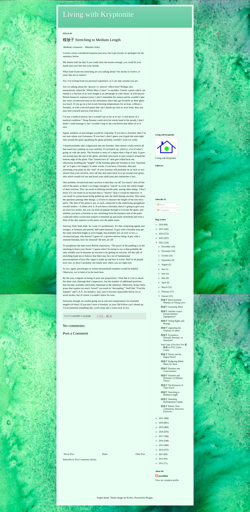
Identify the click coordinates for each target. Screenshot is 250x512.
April (164, 282)
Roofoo (130, 498)
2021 (161, 418)
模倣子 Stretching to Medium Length (170, 393)
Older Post (140, 454)
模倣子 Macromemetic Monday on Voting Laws (173, 301)
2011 (161, 463)
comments (77, 47)
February (165, 291)
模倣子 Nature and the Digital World (171, 355)
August (164, 264)
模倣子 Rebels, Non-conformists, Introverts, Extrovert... (172, 409)
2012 (161, 459)
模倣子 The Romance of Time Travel (172, 386)
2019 (161, 427)
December (166, 246)
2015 (161, 445)
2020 (161, 423)
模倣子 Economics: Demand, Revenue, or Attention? (172, 338)
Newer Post (69, 454)
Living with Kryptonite (98, 14)
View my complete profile (167, 480)
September (166, 260)
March (164, 287)
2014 (161, 450)
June (163, 273)
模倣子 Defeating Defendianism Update (172, 400)
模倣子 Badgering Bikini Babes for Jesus (172, 362)
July (163, 269)
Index (97, 47)
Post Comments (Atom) (85, 459)
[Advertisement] (104, 428)
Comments (163, 210)
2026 (161, 224)
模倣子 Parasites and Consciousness (170, 369)
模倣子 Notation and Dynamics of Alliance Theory (172, 378)
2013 (161, 454)
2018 (161, 432)
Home (104, 454)
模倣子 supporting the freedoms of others (171, 329)
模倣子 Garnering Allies (172, 307)
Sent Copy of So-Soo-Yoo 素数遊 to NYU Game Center (174, 347)
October (165, 255)
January (165, 296)
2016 (161, 441)
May (163, 278)
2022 (161, 242)
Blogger (149, 498)
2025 (161, 229)
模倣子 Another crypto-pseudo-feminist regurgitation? (171, 314)
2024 (161, 234)
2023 (161, 238)
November (166, 251)
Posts (160, 205)
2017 (161, 436)
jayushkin (163, 476)
